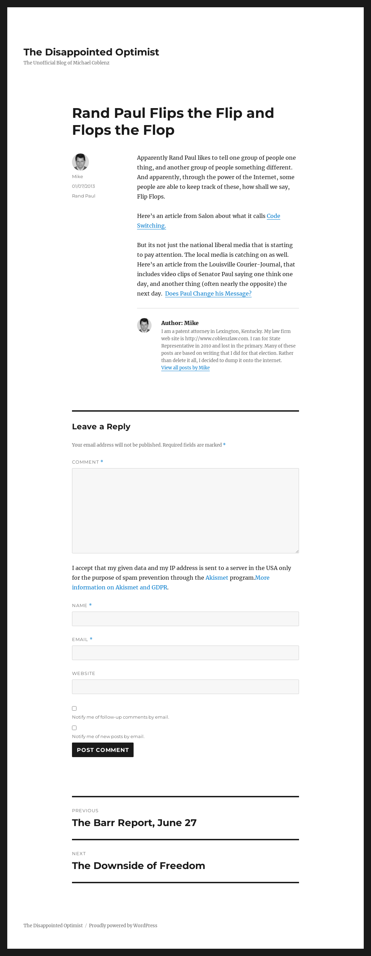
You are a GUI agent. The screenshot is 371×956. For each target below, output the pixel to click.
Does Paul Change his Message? (208, 293)
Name (82, 605)
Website (84, 673)
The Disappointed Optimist (91, 52)
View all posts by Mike (185, 368)
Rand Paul (84, 196)
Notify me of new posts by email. (108, 736)
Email (82, 639)
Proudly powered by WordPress (123, 926)
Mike (77, 176)
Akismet (217, 577)
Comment (87, 462)
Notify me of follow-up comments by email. (120, 717)
